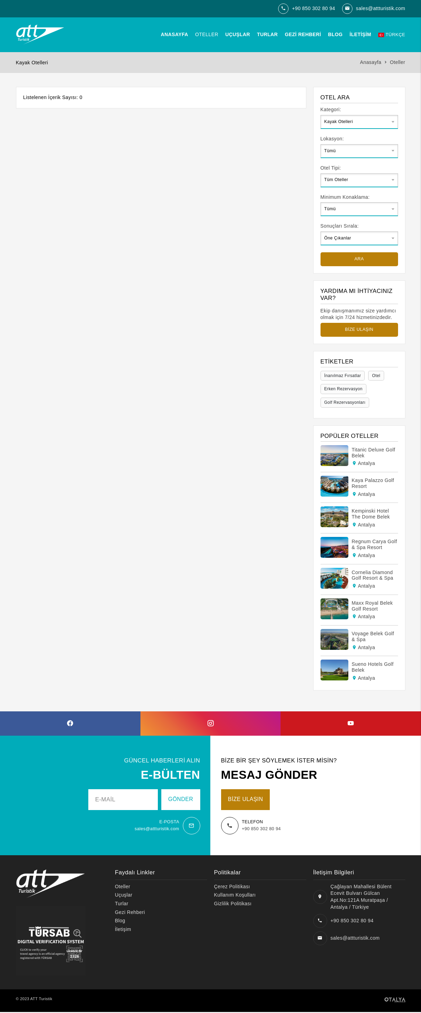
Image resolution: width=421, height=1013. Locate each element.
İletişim (359, 34)
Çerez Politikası (232, 887)
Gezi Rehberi (301, 34)
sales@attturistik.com (380, 8)
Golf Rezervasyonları (346, 403)
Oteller (205, 34)
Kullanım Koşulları (235, 896)
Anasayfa (173, 34)
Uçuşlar (236, 34)
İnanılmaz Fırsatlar (343, 375)
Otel (378, 375)
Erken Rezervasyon (344, 389)
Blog (333, 34)
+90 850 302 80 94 (313, 8)
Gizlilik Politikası (233, 904)
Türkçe (391, 34)
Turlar (266, 34)
